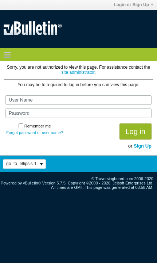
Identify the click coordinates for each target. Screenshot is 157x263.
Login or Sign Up (133, 4)
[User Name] (78, 100)
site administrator (77, 72)
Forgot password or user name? (34, 132)
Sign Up (143, 146)
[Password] (78, 113)
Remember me (35, 126)
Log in (136, 131)
